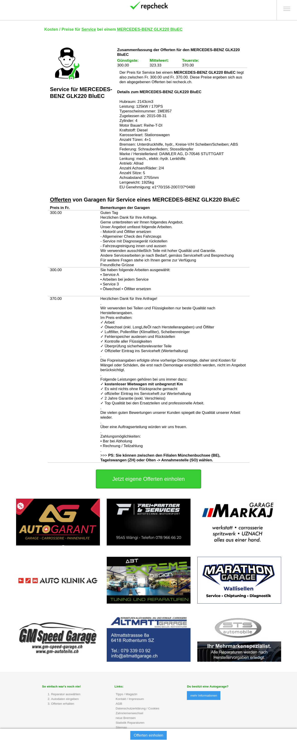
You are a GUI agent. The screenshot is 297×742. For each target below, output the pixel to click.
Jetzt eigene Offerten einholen (148, 479)
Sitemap (121, 727)
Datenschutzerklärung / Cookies (137, 708)
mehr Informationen (203, 695)
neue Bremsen (125, 718)
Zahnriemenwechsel (129, 713)
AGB (119, 703)
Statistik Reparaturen (130, 722)
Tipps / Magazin (126, 694)
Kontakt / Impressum (130, 699)
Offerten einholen (148, 735)
